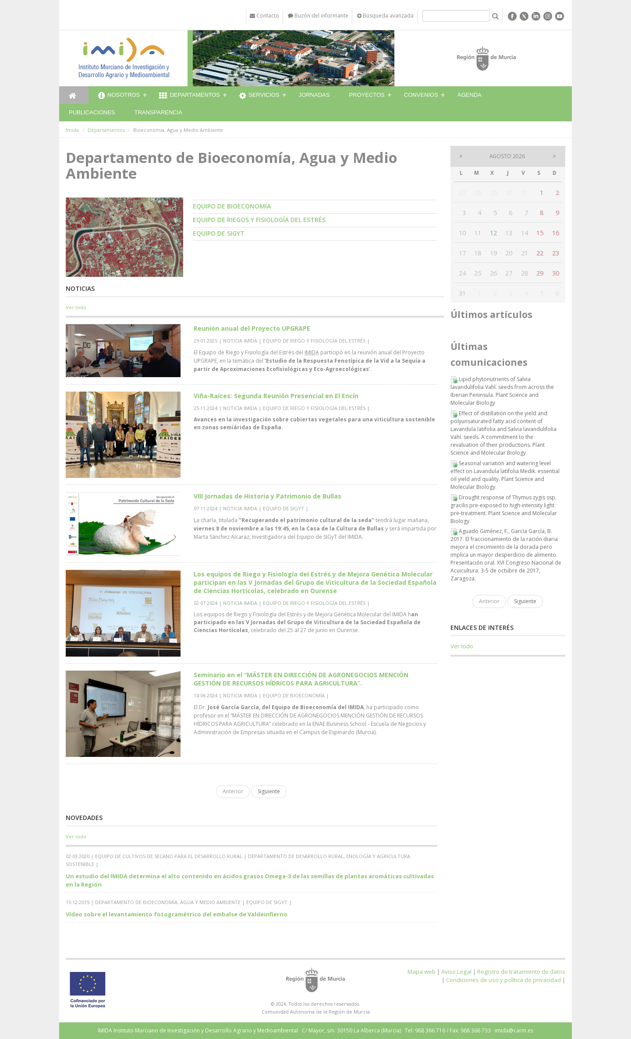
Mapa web (422, 971)
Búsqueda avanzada (385, 15)
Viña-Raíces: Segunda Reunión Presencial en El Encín (276, 396)
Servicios (259, 96)
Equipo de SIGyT (219, 233)
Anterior (233, 791)
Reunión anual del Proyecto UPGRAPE (252, 328)
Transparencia (158, 112)
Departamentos (189, 96)
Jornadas (314, 95)
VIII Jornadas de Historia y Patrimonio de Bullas (267, 496)
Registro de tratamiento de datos (521, 971)
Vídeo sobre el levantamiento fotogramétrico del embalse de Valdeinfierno (176, 914)
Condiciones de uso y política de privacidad (503, 980)
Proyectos (366, 95)
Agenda (469, 95)
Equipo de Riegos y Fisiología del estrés (259, 220)
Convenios (421, 95)
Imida (72, 130)
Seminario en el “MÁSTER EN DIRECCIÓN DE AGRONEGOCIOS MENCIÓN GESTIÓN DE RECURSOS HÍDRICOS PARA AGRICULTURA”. (301, 679)
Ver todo (76, 307)
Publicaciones (92, 112)
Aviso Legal (456, 971)
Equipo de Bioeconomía (232, 206)
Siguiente (269, 791)
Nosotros (119, 96)
